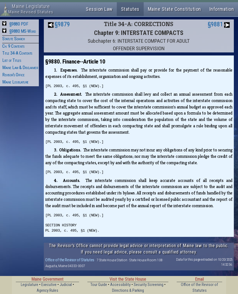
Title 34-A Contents (17, 53)
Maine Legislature (15, 82)
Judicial (66, 284)
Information (221, 9)
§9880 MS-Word (22, 31)
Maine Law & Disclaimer (20, 67)
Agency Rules (47, 290)
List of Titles (11, 60)
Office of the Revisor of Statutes (69, 259)
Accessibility (120, 284)
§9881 (215, 24)
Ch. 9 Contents (13, 46)
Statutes (130, 9)
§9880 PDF (18, 24)
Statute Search (13, 38)
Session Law (99, 9)
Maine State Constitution (174, 9)
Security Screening (148, 284)
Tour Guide (98, 284)
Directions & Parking (128, 290)
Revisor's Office (13, 74)
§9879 (62, 24)
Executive (49, 284)
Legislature (29, 284)
